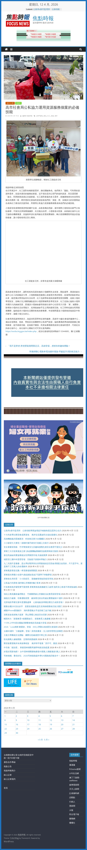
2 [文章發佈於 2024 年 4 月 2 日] (16, 716)
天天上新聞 (74, 789)
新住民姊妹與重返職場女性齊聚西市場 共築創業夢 (25, 555)
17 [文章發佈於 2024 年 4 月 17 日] (28, 724)
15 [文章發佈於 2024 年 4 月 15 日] (5, 724)
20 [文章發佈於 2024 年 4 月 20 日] (62, 724)
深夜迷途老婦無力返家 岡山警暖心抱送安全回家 (25, 614)
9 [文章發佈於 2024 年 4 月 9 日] (16, 720)
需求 (56, 116)
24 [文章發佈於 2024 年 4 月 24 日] (28, 728)
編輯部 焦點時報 (27, 116)
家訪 (45, 116)
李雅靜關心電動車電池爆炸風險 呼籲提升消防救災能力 (55, 351)
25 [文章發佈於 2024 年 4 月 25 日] (39, 728)
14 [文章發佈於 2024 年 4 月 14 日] (73, 720)
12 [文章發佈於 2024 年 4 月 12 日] (51, 720)
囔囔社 (72, 822)
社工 (48, 116)
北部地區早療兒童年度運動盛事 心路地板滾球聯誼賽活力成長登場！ (34, 602)
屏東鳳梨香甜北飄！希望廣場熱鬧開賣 (20, 570)
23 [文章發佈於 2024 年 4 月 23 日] (17, 728)
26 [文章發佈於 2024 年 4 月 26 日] (51, 728)
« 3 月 (40, 739)
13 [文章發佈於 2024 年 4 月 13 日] (62, 720)
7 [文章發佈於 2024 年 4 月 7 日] (73, 716)
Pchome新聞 (75, 769)
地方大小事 (10, 103)
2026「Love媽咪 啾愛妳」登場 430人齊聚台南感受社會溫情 (31, 627)
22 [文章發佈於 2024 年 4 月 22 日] (5, 728)
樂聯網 (72, 818)
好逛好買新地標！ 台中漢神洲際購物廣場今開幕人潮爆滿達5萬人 (32, 651)
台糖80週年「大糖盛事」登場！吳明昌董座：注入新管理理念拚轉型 (33, 631)
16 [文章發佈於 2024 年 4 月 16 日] (17, 724)
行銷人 (72, 801)
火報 (71, 810)
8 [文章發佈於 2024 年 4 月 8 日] (5, 720)
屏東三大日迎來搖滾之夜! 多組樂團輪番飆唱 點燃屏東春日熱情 (31, 551)
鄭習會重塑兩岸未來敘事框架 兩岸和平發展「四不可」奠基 (30, 643)
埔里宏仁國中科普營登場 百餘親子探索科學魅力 (25, 559)
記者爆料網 (74, 793)
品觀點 (72, 797)
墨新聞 (72, 806)
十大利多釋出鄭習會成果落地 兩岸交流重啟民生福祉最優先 (30, 534)
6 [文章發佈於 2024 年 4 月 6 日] (61, 716)
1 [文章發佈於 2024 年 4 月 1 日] (5, 716)
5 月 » (46, 739)
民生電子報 (74, 814)
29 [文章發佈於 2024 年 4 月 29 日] (5, 733)
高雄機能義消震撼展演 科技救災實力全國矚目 (24, 538)
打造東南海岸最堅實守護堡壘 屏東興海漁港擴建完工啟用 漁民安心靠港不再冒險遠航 (40, 587)
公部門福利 (39, 116)
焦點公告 (8, 766)
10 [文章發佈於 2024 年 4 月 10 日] (28, 720)
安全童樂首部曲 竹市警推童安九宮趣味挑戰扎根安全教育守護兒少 (33, 547)
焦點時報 (43, 18)
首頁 (6, 788)
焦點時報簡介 (10, 770)
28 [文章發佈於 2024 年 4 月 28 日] (73, 728)
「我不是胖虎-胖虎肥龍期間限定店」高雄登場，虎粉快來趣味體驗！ (37, 345)
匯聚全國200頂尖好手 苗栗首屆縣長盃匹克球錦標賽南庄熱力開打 (33, 606)
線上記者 (8, 774)
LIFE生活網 (74, 773)
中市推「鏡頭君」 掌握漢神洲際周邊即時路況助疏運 (26, 647)
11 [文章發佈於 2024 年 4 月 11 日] (39, 720)
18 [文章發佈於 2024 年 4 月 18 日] (39, 724)
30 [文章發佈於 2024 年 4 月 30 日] (17, 733)
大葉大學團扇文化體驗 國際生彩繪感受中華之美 (25, 635)
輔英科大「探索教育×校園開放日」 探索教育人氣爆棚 (27, 618)
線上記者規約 (10, 779)
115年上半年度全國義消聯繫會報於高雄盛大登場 (25, 622)
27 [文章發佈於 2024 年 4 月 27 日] (62, 728)
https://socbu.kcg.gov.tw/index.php (21, 331)
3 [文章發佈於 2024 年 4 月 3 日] (27, 716)
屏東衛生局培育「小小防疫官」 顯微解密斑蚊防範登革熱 (28, 578)
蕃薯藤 (72, 765)
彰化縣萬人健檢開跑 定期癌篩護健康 (20, 639)
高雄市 (18, 103)
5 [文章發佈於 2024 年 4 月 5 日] (50, 716)
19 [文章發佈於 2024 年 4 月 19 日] (51, 724)
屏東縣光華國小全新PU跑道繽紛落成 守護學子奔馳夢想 (28, 574)
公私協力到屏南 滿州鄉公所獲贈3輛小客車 (22, 583)
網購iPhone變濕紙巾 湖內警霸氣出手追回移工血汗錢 (27, 610)
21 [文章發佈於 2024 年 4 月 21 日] (73, 724)
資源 (52, 116)
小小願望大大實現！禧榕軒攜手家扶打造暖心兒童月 (26, 543)
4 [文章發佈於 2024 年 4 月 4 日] (39, 716)
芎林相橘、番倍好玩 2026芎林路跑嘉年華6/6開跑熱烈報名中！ (32, 655)
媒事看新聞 (74, 784)
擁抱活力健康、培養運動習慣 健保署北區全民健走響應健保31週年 (33, 598)
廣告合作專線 (10, 762)
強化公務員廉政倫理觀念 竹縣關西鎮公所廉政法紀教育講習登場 (32, 594)
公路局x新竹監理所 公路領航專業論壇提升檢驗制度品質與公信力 (33, 530)
